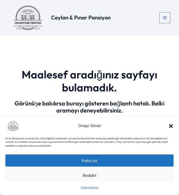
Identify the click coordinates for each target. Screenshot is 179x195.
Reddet (90, 175)
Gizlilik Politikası (89, 187)
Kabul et (89, 160)
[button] (171, 126)
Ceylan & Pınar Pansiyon (81, 17)
